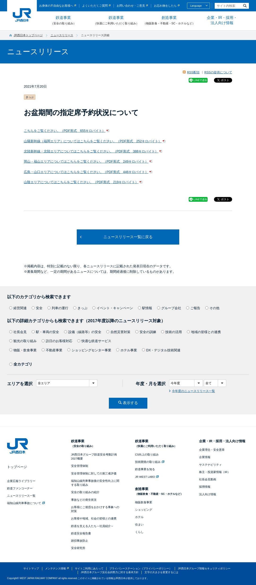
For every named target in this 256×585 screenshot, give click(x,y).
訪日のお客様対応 (57, 341)
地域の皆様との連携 (204, 332)
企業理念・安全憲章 (212, 449)
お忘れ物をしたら (165, 5)
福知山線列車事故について (26, 503)
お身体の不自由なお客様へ (56, 5)
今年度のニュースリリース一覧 (193, 391)
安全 (37, 308)
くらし (139, 532)
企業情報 (204, 457)
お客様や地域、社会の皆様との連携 (93, 518)
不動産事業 (52, 350)
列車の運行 (57, 308)
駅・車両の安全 (45, 332)
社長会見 (18, 332)
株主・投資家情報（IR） (214, 472)
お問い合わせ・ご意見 (131, 5)
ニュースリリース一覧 (21, 495)
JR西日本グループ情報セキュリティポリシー (204, 568)
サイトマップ (31, 568)
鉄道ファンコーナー (20, 488)
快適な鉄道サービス (94, 341)
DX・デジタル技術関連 (161, 350)
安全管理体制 (79, 465)
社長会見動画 (207, 479)
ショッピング (143, 509)
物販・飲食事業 (23, 350)
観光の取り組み (23, 341)
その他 (212, 308)
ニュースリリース (62, 35)
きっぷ (80, 308)
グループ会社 (169, 308)
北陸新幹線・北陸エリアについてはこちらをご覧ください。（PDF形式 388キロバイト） (91, 151)
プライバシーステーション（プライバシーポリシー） (140, 568)
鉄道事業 (63, 21)
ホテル (139, 517)
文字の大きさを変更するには (161, 572)
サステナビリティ (210, 464)
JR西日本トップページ (28, 35)
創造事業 (169, 21)
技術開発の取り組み (149, 461)
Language (196, 5)
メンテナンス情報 (55, 568)
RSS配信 (193, 72)
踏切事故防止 (79, 540)
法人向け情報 (207, 494)
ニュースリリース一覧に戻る (128, 237)
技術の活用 (171, 332)
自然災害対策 (118, 332)
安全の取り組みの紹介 (85, 492)
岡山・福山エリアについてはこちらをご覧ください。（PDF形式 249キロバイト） (86, 161)
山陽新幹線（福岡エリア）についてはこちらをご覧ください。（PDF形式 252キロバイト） (93, 141)
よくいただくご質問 (95, 5)
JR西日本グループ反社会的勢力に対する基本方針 (110, 572)
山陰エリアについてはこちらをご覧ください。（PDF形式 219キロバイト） (81, 182)
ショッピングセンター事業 (89, 350)
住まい (139, 524)
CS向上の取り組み (147, 454)
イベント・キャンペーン (112, 308)
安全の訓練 (145, 332)
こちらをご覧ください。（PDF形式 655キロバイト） (64, 131)
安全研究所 (78, 548)
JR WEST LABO (147, 476)
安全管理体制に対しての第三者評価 (93, 473)
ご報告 (193, 308)
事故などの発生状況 (84, 499)
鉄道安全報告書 (81, 533)
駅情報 (145, 308)
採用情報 (204, 486)
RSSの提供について (218, 72)
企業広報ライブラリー (21, 481)
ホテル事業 (126, 350)
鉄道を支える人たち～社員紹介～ (92, 526)
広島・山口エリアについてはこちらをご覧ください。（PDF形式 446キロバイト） (86, 172)
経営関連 (18, 308)
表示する (130, 403)
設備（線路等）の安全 (82, 332)
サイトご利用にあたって (89, 568)
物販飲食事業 (143, 502)
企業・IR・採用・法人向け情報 (222, 20)
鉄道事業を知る (145, 469)
